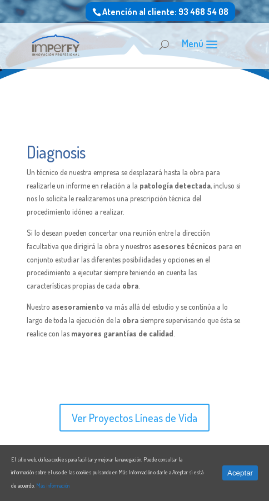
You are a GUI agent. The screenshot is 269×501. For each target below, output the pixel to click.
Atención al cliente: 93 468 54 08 (165, 11)
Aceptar (240, 473)
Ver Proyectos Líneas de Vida (134, 417)
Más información (52, 485)
